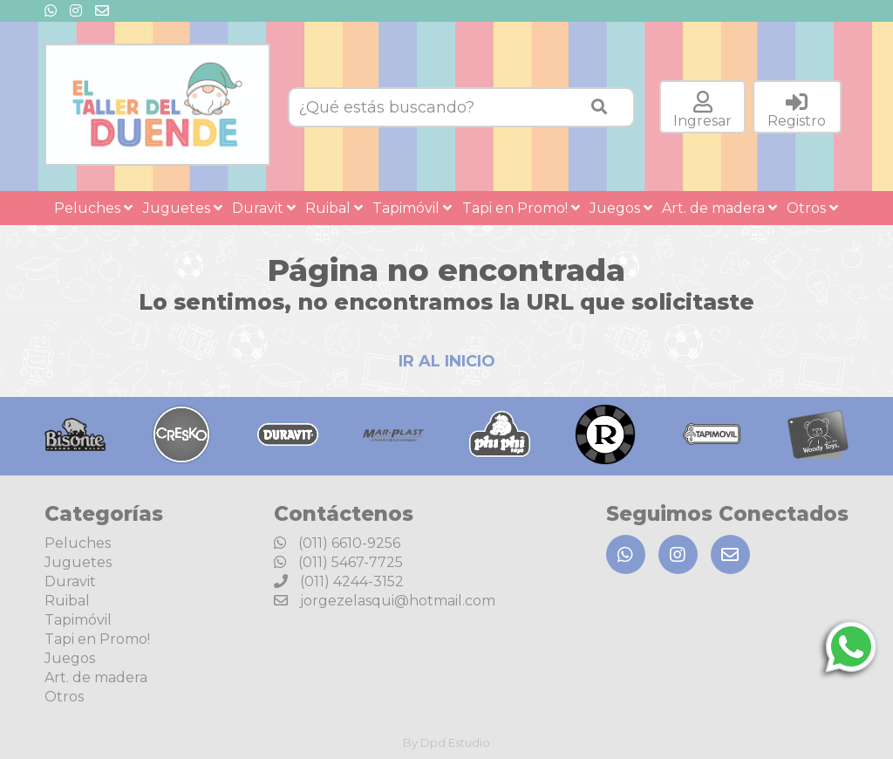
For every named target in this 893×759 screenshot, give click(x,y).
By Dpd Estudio (446, 742)
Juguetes (182, 208)
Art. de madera (719, 208)
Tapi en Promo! (521, 208)
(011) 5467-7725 (338, 562)
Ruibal (334, 208)
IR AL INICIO (447, 361)
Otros (812, 208)
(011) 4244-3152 (339, 581)
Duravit (264, 208)
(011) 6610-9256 (337, 543)
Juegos (621, 208)
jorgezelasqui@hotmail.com (384, 600)
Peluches (93, 208)
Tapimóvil (412, 208)
